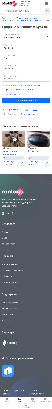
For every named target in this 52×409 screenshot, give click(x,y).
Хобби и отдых (9, 20)
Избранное (7, 277)
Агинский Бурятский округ (28, 18)
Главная (6, 233)
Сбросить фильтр (11, 94)
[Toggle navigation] (46, 3)
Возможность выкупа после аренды (22, 85)
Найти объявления (26, 100)
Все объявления (9, 18)
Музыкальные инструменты (28, 20)
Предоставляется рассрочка (19, 89)
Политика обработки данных (13, 394)
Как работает (9, 245)
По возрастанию (28, 114)
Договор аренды (10, 283)
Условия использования (36, 394)
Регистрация (8, 316)
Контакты (6, 321)
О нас (4, 239)
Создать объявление (12, 271)
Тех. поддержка (10, 304)
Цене (35, 109)
